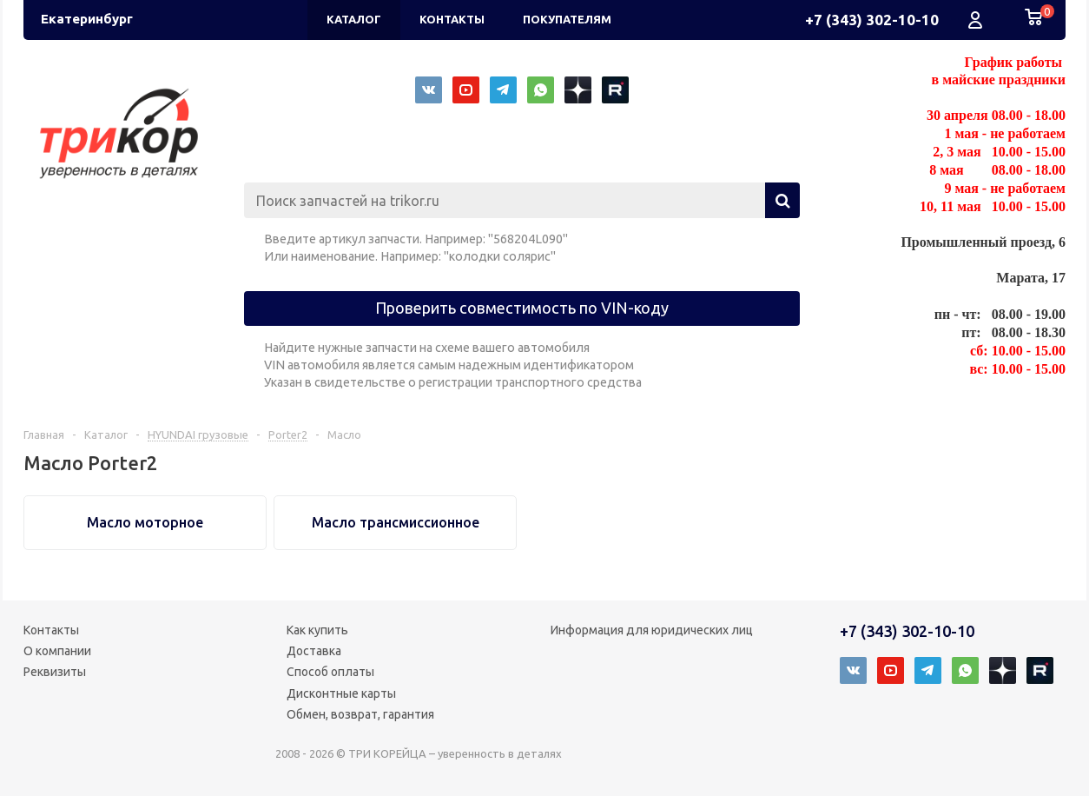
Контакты (51, 630)
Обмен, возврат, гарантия (360, 714)
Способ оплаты (330, 672)
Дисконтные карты (341, 693)
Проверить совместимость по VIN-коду (522, 307)
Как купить (317, 630)
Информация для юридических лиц (652, 630)
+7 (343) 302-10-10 (872, 19)
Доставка (314, 651)
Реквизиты (54, 672)
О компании (57, 651)
